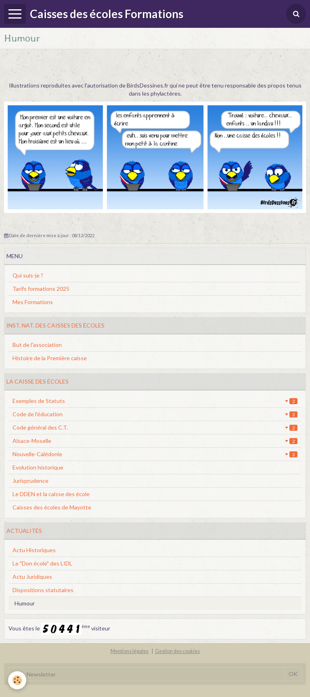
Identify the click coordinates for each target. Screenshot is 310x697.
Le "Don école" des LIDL (42, 563)
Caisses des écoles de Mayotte (52, 507)
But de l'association (37, 344)
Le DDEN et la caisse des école (51, 493)
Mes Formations (33, 301)
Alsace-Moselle (155, 440)
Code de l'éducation (155, 414)
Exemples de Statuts (155, 400)
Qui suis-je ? (28, 275)
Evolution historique (38, 467)
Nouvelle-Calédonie (155, 454)
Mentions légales (130, 651)
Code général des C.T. (155, 427)
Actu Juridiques (32, 576)
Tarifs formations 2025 (41, 288)
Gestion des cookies (177, 651)
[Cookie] (17, 680)
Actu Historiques (34, 550)
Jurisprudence (30, 480)
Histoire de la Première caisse (50, 358)
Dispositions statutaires (43, 589)
